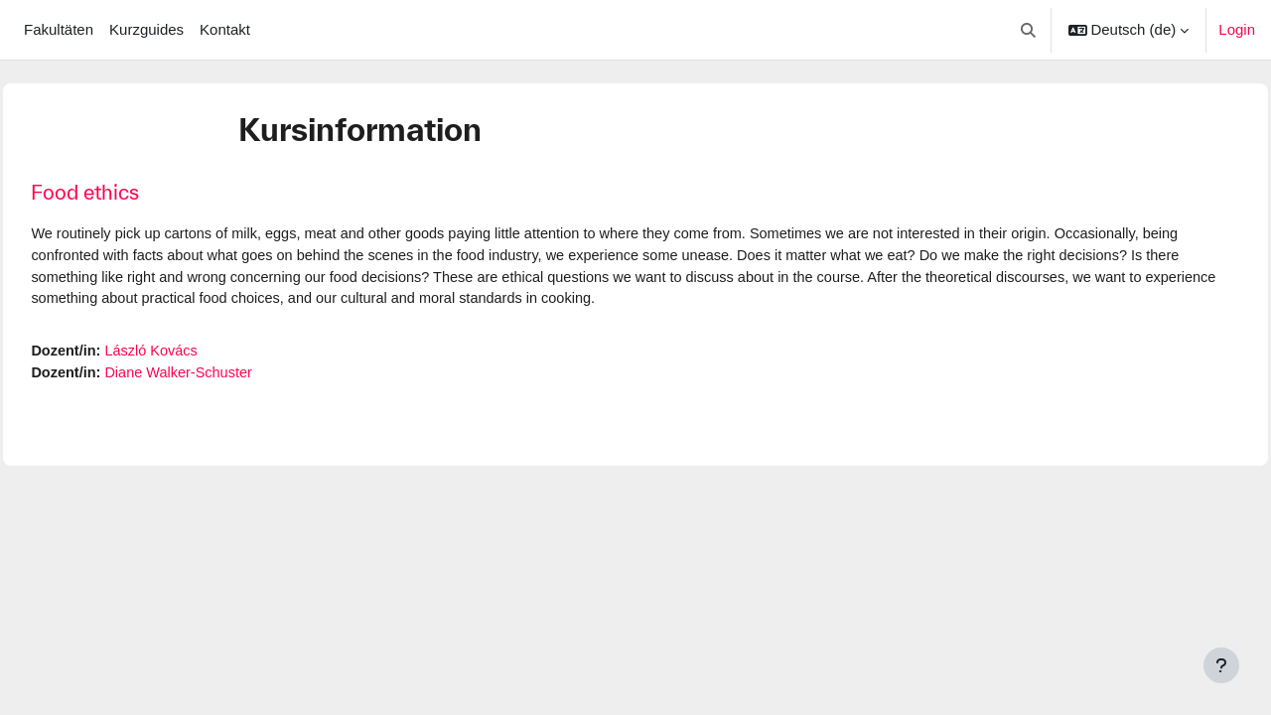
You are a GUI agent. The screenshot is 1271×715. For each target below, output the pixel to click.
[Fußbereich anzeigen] (1221, 665)
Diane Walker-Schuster (228, 376)
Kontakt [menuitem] (225, 29)
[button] (1028, 30)
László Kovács (200, 354)
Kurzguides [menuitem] (146, 29)
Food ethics (129, 192)
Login (1236, 29)
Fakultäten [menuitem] (58, 29)
